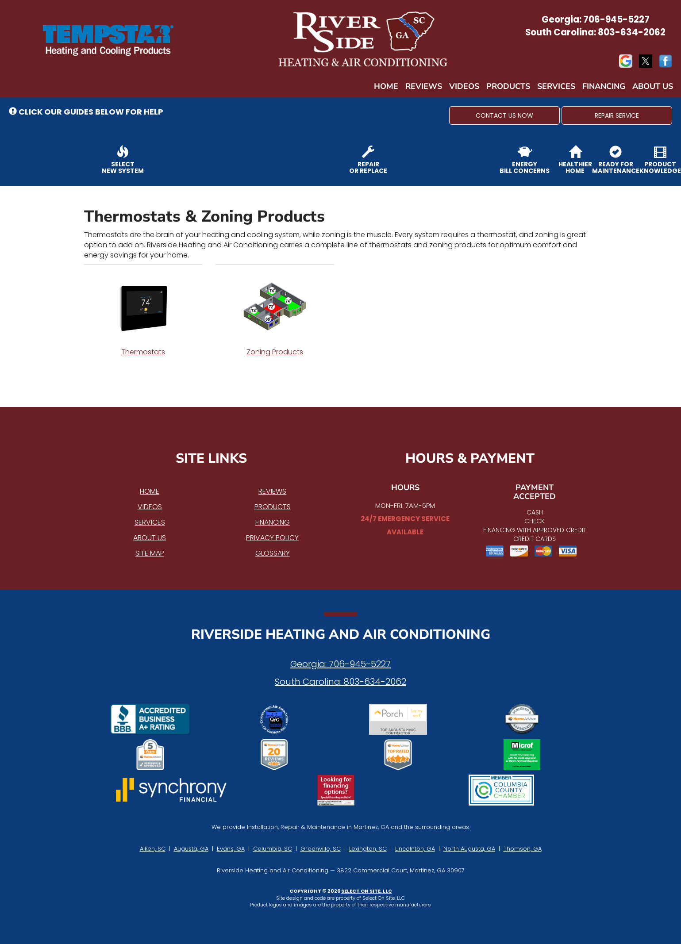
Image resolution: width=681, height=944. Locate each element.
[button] (504, 115)
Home (386, 86)
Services (556, 86)
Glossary (272, 553)
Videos (464, 86)
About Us (652, 86)
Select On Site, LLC (366, 890)
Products (508, 86)
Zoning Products (274, 315)
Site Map (149, 553)
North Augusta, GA (469, 848)
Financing (603, 86)
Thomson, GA (523, 848)
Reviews (423, 86)
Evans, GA (231, 848)
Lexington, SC (368, 848)
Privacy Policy (272, 538)
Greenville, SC (320, 848)
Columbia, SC (272, 848)
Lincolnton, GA (415, 848)
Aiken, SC (152, 848)
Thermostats (143, 315)
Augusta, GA (191, 848)
